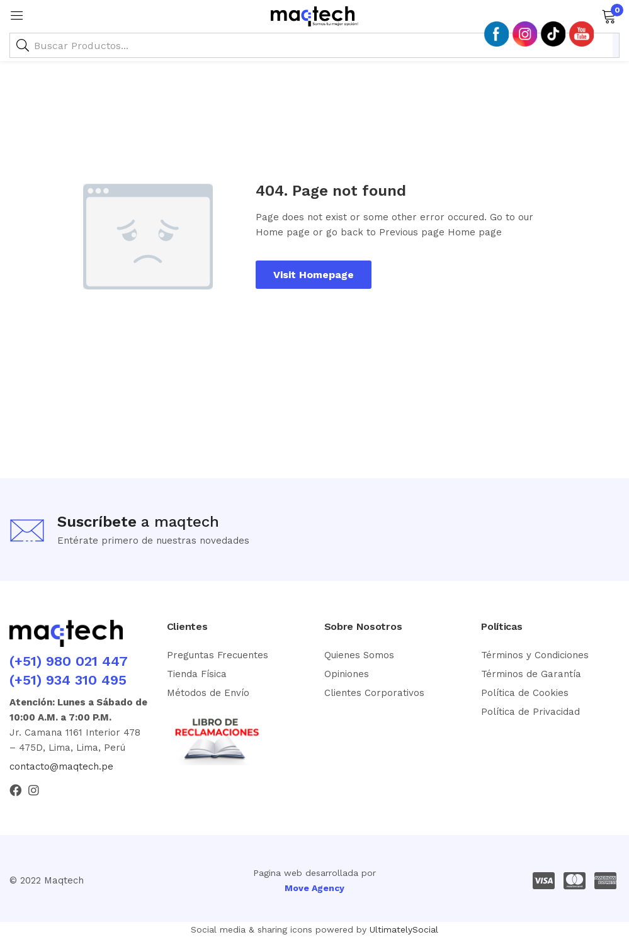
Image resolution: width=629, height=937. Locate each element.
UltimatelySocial (404, 929)
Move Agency (314, 888)
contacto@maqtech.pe (61, 766)
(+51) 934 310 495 (68, 680)
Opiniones (346, 674)
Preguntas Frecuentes (217, 655)
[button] (608, 15)
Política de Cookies (525, 693)
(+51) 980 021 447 (68, 661)
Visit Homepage (313, 275)
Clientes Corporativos (374, 693)
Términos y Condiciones (535, 655)
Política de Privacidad (530, 711)
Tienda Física (197, 674)
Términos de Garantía (531, 674)
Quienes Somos (359, 655)
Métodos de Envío (208, 693)
